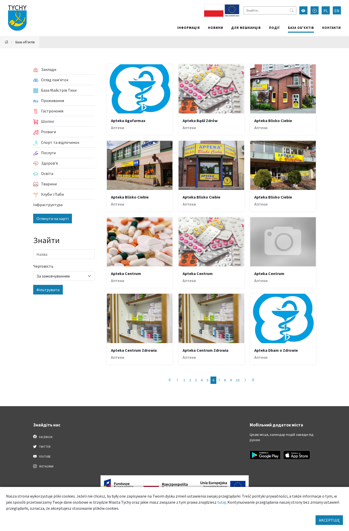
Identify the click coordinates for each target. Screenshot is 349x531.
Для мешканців (246, 28)
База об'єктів (301, 28)
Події (274, 28)
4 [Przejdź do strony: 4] (202, 380)
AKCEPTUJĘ (329, 520)
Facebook (43, 437)
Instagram (43, 466)
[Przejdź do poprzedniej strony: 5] (177, 380)
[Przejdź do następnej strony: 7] (245, 380)
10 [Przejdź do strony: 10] (237, 380)
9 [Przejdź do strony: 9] (231, 380)
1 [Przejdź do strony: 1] (184, 380)
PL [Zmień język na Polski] (325, 10)
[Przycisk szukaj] (291, 10)
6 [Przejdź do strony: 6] (213, 380)
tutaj (221, 502)
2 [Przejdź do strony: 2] (190, 380)
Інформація (188, 28)
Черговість (43, 266)
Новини (215, 28)
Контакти (331, 28)
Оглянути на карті (52, 218)
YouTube (42, 456)
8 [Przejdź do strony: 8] (225, 380)
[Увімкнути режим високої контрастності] (303, 10)
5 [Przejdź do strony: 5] (207, 380)
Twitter (41, 446)
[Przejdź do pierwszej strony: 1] (170, 380)
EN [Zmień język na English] (336, 10)
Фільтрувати (48, 289)
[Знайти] (270, 10)
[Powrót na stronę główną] (6, 42)
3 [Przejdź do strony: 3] (196, 380)
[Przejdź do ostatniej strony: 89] (253, 380)
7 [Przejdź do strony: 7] (219, 380)
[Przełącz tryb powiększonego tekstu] (315, 10)
